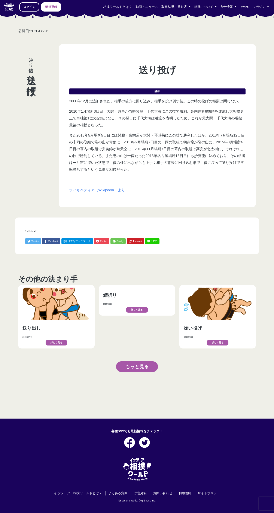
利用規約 (185, 493)
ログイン (29, 7)
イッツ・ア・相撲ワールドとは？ (78, 493)
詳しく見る (56, 342)
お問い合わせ (162, 493)
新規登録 (51, 7)
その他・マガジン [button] (253, 7)
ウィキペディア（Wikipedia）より (97, 190)
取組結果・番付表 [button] (174, 7)
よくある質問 (118, 493)
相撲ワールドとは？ (117, 7)
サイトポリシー (209, 493)
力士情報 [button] (227, 7)
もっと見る (137, 366)
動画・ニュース (147, 7)
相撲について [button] (204, 7)
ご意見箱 (140, 493)
